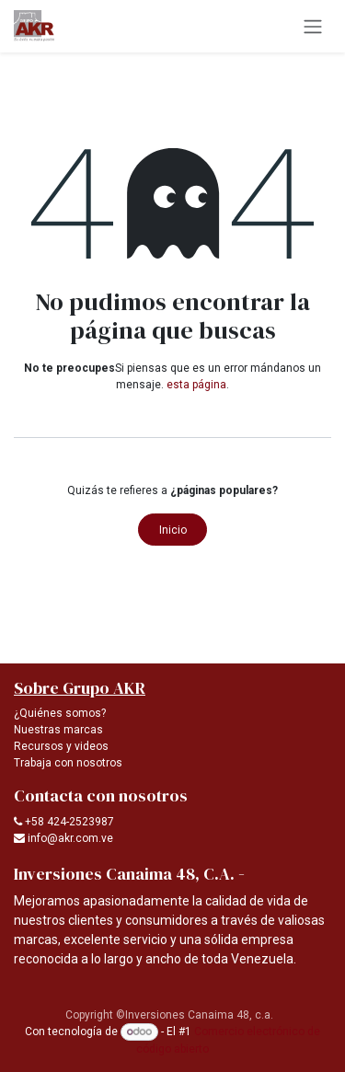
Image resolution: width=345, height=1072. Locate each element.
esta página (196, 384)
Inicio (173, 530)
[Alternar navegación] (312, 26)
